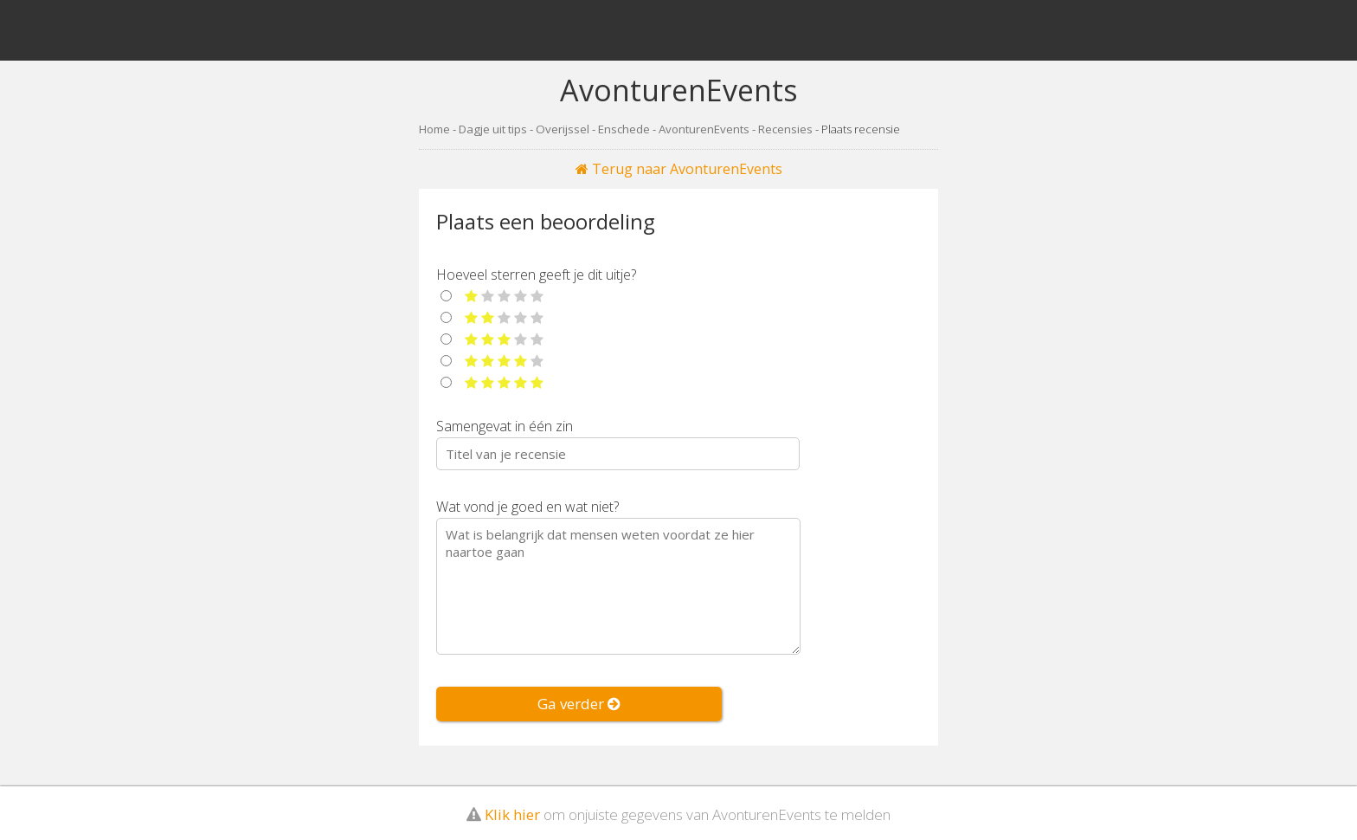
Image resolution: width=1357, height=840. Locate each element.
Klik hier (512, 807)
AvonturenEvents (704, 129)
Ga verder (579, 704)
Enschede (624, 129)
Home (434, 129)
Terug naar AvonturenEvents (679, 168)
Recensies (785, 129)
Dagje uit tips (493, 129)
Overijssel (562, 129)
